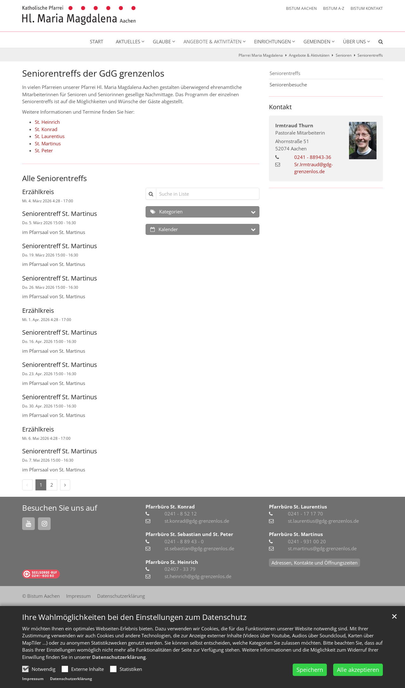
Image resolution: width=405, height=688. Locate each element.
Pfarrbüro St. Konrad (170, 506)
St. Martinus (48, 143)
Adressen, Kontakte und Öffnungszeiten (314, 562)
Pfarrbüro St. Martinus (296, 534)
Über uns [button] (354, 41)
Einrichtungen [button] (272, 41)
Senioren (344, 55)
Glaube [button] (162, 41)
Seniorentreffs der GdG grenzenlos (93, 73)
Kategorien (171, 211)
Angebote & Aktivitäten (309, 55)
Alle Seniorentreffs (54, 178)
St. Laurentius (50, 136)
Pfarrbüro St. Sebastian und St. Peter (189, 534)
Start (96, 41)
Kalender (168, 229)
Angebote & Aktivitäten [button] (212, 41)
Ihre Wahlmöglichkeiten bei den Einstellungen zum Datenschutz (134, 633)
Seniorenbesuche (288, 84)
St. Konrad (46, 129)
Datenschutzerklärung (119, 673)
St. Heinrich (47, 122)
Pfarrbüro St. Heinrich (172, 562)
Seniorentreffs (370, 55)
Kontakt (280, 107)
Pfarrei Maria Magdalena (261, 55)
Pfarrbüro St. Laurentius (298, 506)
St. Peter (44, 150)
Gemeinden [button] (316, 41)
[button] (376, 42)
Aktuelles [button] (128, 41)
